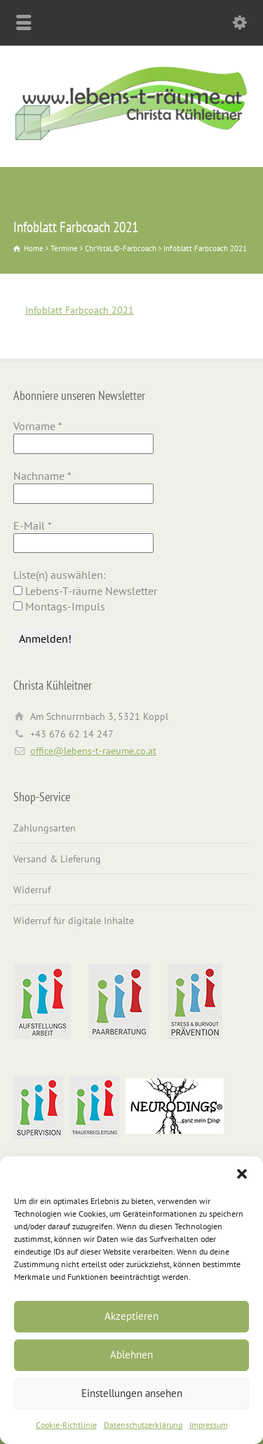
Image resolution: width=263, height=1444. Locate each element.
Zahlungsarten (44, 828)
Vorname (37, 426)
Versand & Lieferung (57, 859)
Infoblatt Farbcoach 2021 (79, 310)
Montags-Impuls (59, 606)
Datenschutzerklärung (143, 1424)
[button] (242, 1174)
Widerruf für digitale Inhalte (73, 920)
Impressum (208, 1424)
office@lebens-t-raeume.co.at (93, 750)
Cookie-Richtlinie (66, 1424)
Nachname (42, 476)
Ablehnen (131, 1354)
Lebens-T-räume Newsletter (85, 591)
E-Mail (32, 526)
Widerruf (31, 889)
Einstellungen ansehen (131, 1393)
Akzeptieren (131, 1316)
